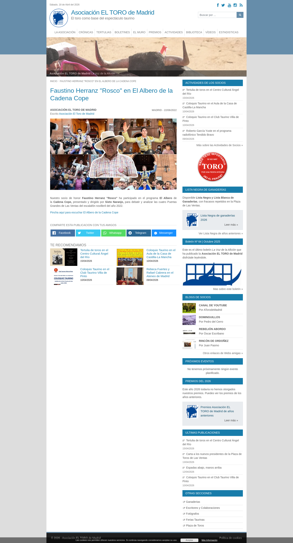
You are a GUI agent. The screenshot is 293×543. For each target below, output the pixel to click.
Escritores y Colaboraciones (201, 507)
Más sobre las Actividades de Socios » (219, 145)
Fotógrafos (191, 513)
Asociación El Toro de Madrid (76, 113)
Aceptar (189, 540)
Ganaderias (191, 501)
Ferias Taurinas (193, 519)
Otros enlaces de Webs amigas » (223, 353)
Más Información (209, 540)
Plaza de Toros (193, 525)
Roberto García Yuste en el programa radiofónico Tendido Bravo (212, 135)
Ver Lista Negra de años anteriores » (221, 233)
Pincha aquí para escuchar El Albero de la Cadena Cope (84, 212)
